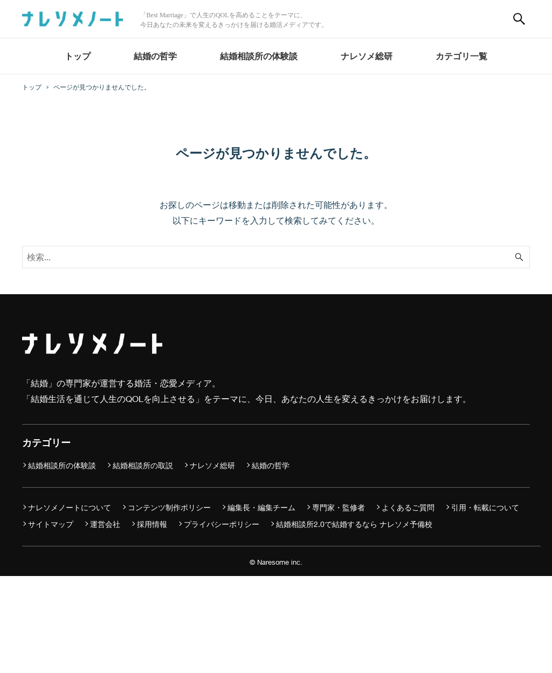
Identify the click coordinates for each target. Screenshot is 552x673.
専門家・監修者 (338, 507)
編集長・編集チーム (261, 507)
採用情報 (152, 524)
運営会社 (105, 524)
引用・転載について (485, 507)
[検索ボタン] (519, 19)
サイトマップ (50, 524)
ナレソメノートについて (69, 507)
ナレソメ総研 (212, 465)
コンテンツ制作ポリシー (169, 507)
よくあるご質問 (408, 507)
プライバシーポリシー (221, 524)
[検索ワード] (276, 257)
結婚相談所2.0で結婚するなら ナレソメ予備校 (354, 524)
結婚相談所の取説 (143, 465)
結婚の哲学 (270, 465)
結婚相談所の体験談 (62, 465)
